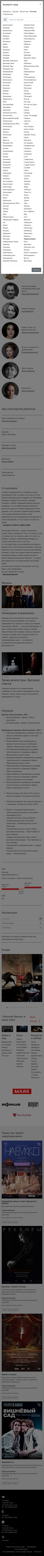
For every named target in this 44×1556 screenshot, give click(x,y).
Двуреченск (7, 99)
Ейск (4, 102)
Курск (5, 198)
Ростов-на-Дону (30, 104)
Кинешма (6, 167)
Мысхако (6, 236)
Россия (33, 11)
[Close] (40, 4)
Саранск (27, 118)
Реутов (26, 99)
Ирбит (5, 137)
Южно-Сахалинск (30, 252)
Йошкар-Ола (8, 143)
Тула (25, 203)
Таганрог (27, 181)
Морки (5, 228)
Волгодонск (7, 80)
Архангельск (7, 30)
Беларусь (7, 11)
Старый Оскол (29, 165)
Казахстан (24, 11)
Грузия (15, 11)
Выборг (6, 91)
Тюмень (27, 206)
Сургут (26, 170)
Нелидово (7, 250)
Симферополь (29, 145)
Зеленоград (7, 126)
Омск (26, 49)
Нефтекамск (8, 252)
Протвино (28, 88)
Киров (5, 170)
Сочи (26, 156)
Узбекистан (8, 14)
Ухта (25, 217)
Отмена (36, 270)
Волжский (7, 82)
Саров (26, 123)
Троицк (26, 198)
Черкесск (27, 236)
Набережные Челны (10, 241)
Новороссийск (29, 30)
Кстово (6, 195)
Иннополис (7, 134)
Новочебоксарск (30, 36)
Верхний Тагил (8, 63)
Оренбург (27, 55)
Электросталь (29, 247)
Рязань (26, 107)
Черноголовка (30, 239)
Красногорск (8, 184)
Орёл (26, 60)
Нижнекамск (8, 258)
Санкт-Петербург (30, 115)
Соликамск (28, 154)
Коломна (6, 178)
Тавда (26, 178)
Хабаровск (28, 222)
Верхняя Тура (8, 66)
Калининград (8, 151)
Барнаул (6, 36)
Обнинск (27, 44)
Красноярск (7, 192)
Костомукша (8, 181)
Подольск (28, 85)
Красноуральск (9, 189)
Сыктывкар (28, 173)
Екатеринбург (8, 104)
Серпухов (27, 140)
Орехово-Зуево (30, 58)
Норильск (27, 41)
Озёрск (26, 47)
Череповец (28, 233)
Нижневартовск (9, 255)
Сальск (26, 110)
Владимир (7, 74)
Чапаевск (27, 225)
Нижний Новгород (10, 261)
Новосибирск (29, 33)
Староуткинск (29, 162)
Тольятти (27, 192)
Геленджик (7, 96)
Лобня (5, 211)
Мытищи (6, 239)
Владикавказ (8, 71)
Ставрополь (28, 159)
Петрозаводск (29, 77)
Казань (5, 148)
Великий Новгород (10, 60)
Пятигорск (28, 96)
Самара (27, 113)
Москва (6, 230)
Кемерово (7, 162)
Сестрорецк (28, 143)
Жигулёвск (7, 107)
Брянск (5, 47)
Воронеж (6, 88)
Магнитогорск (8, 217)
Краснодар (7, 187)
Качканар (6, 159)
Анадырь (6, 28)
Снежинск (27, 151)
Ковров (6, 176)
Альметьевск (8, 25)
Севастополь (29, 129)
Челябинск (28, 230)
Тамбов (27, 184)
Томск (26, 195)
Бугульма (6, 49)
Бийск (5, 44)
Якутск (26, 258)
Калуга (5, 154)
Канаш (5, 156)
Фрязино (27, 219)
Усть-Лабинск (29, 211)
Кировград (7, 173)
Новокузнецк (29, 28)
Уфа (25, 214)
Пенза (26, 69)
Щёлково (27, 244)
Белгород (6, 41)
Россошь (27, 102)
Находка (6, 247)
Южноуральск (29, 255)
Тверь (26, 187)
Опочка (27, 52)
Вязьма (5, 93)
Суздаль (27, 167)
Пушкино (27, 93)
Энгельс (27, 250)
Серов (26, 137)
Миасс (5, 225)
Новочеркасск (29, 38)
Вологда (6, 85)
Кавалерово (7, 145)
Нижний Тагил (29, 25)
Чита (26, 241)
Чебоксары (28, 228)
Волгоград (7, 77)
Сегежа (26, 132)
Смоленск (27, 148)
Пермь (26, 74)
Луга (4, 214)
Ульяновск (28, 208)
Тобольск (27, 189)
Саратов (27, 121)
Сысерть (27, 176)
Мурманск (7, 233)
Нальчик (6, 244)
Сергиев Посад (29, 134)
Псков (26, 91)
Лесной (6, 206)
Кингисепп (7, 165)
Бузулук (6, 52)
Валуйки (6, 58)
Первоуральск (29, 71)
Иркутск (6, 140)
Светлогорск (29, 126)
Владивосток (8, 69)
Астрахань (7, 33)
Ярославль (28, 261)
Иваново (6, 129)
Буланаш (6, 55)
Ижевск (6, 132)
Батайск (6, 38)
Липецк (5, 208)
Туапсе (26, 200)
